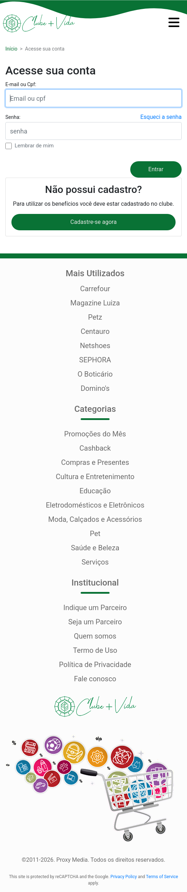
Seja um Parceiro (95, 622)
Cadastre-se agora (93, 222)
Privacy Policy (124, 876)
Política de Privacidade (95, 664)
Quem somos (95, 636)
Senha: (12, 117)
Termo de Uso (95, 650)
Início (11, 49)
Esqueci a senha (161, 117)
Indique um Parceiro (95, 607)
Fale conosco (95, 679)
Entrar (155, 169)
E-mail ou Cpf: (20, 84)
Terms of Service (162, 876)
